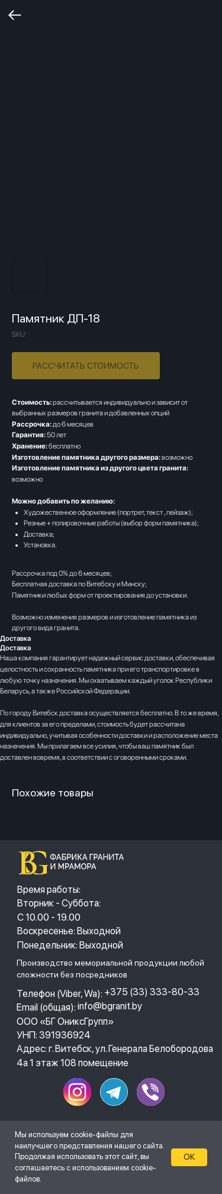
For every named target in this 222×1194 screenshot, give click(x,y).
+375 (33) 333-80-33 (152, 992)
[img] (75, 862)
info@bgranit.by (110, 1006)
